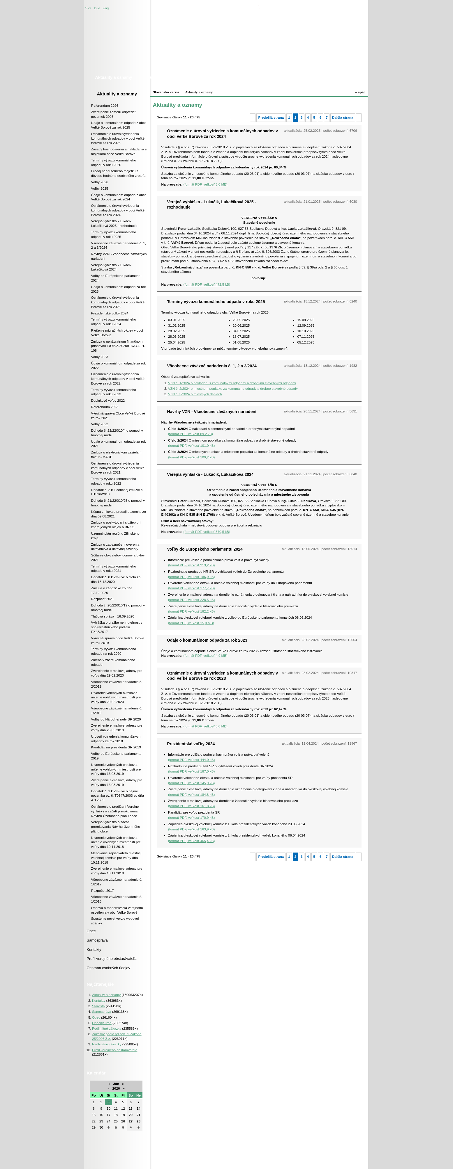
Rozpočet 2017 (102, 890)
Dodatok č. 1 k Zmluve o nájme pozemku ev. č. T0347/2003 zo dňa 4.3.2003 (117, 795)
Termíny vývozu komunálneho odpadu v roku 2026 (113, 162)
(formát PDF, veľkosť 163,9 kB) (191, 829)
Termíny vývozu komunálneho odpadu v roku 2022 (113, 481)
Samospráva (97, 940)
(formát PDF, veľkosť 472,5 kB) (207, 284)
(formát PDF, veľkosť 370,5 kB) (207, 531)
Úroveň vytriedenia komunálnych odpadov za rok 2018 (116, 738)
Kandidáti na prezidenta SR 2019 (116, 747)
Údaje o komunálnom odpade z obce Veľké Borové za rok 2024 (119, 197)
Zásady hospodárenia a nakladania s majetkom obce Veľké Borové (119, 151)
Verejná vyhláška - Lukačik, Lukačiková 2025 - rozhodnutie (114, 223)
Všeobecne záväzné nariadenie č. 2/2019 (116, 684)
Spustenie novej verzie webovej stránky (115, 921)
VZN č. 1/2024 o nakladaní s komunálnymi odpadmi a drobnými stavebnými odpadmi (232, 383)
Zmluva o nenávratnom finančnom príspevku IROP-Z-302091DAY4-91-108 (118, 346)
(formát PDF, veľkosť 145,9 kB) (191, 783)
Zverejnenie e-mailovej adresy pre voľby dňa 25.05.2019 (116, 727)
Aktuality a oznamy (117, 93)
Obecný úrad (102, 1023)
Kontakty (94, 949)
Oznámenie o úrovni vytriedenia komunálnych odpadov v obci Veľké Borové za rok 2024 (117, 210)
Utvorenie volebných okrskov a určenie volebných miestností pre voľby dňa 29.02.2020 (116, 697)
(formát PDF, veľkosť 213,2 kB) (191, 565)
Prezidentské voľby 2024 (109, 313)
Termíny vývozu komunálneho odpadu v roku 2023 (113, 392)
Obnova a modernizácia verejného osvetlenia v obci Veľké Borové (117, 910)
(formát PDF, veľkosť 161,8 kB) (191, 806)
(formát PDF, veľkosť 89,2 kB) (190, 434)
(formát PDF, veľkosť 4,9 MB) (206, 655)
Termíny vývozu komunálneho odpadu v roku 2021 (113, 568)
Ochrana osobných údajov (108, 968)
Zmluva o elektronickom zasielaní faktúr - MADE (116, 454)
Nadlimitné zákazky (106, 1044)
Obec (91, 931)
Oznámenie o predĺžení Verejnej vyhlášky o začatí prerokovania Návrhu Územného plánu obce (115, 811)
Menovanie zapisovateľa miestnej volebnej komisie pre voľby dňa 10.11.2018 (116, 857)
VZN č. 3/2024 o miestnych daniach (195, 394)
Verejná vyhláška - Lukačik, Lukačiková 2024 (112, 267)
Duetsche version (97, 8)
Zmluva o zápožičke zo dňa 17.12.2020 (112, 590)
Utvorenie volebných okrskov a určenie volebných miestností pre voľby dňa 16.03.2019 (116, 769)
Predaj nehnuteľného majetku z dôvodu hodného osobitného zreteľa (118, 173)
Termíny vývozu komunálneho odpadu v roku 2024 (113, 321)
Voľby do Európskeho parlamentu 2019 (116, 756)
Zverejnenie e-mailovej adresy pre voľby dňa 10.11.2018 (116, 870)
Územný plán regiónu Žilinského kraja (115, 535)
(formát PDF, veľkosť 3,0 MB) (206, 184)
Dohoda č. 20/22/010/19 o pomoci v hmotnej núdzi (118, 607)
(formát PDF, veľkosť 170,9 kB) (191, 817)
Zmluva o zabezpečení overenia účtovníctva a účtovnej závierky (115, 546)
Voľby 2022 (99, 424)
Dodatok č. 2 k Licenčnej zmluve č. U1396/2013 (117, 492)
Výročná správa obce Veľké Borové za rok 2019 (117, 640)
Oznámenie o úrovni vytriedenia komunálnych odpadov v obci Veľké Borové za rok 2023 (117, 302)
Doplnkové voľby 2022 (108, 400)
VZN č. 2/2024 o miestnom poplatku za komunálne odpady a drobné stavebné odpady (233, 388)
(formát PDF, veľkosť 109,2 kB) (191, 457)
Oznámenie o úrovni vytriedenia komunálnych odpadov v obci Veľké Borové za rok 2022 (117, 378)
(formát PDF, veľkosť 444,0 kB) (191, 759)
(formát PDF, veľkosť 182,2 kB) (191, 611)
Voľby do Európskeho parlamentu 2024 (116, 278)
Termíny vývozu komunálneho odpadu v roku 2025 (113, 234)
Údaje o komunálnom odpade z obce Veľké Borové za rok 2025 (119, 125)
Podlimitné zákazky (106, 1028)
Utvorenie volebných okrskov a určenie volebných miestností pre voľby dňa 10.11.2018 (116, 842)
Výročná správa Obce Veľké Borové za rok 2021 (118, 415)
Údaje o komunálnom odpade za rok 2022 (118, 365)
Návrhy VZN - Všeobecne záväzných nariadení (119, 256)
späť (360, 92)
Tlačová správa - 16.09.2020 (112, 616)
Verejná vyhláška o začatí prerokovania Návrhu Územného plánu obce (115, 826)
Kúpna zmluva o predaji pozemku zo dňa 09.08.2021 (118, 514)
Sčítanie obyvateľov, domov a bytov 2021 (118, 557)
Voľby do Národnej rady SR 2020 (116, 719)
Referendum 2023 (105, 407)
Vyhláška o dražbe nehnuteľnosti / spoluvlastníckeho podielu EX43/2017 (116, 627)
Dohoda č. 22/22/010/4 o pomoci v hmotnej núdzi (117, 432)
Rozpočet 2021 (102, 599)
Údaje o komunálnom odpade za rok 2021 (118, 444)
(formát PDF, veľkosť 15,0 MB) (191, 623)
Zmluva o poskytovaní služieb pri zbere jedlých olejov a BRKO (116, 524)
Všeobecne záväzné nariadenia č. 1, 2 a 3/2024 (118, 245)
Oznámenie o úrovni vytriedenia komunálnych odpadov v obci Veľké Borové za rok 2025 (117, 138)
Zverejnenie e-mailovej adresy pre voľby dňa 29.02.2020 (116, 673)
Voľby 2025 (99, 188)
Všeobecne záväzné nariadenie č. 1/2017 (116, 882)
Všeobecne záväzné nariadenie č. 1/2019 (116, 710)
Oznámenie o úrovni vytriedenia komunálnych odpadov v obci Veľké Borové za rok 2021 (117, 467)
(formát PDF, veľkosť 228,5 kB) (191, 600)
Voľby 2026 (99, 182)
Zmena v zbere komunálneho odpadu (113, 662)
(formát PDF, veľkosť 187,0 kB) (191, 771)
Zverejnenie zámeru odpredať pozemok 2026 (113, 114)
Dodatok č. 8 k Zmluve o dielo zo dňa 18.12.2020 (116, 579)
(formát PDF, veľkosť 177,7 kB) (191, 588)
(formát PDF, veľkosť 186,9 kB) (191, 577)
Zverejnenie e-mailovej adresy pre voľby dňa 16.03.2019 (116, 782)
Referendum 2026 (105, 105)
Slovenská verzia (88, 8)
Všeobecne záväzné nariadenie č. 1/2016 (116, 899)
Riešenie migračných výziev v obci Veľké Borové (117, 332)
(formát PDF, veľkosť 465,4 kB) (191, 841)
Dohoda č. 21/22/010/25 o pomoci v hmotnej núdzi (118, 503)
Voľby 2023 (99, 357)
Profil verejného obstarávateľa (112, 958)
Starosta (98, 1006)
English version (106, 8)
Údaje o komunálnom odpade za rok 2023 (118, 289)
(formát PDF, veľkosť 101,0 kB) (191, 445)
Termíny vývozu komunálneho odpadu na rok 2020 (113, 651)
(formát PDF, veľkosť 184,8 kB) (191, 794)
